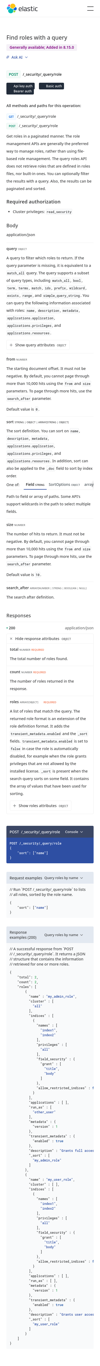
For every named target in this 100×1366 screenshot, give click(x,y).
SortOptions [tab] (64, 484)
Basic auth (53, 86)
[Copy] (87, 831)
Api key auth (23, 86)
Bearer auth (22, 91)
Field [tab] (35, 484)
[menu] (17, 57)
